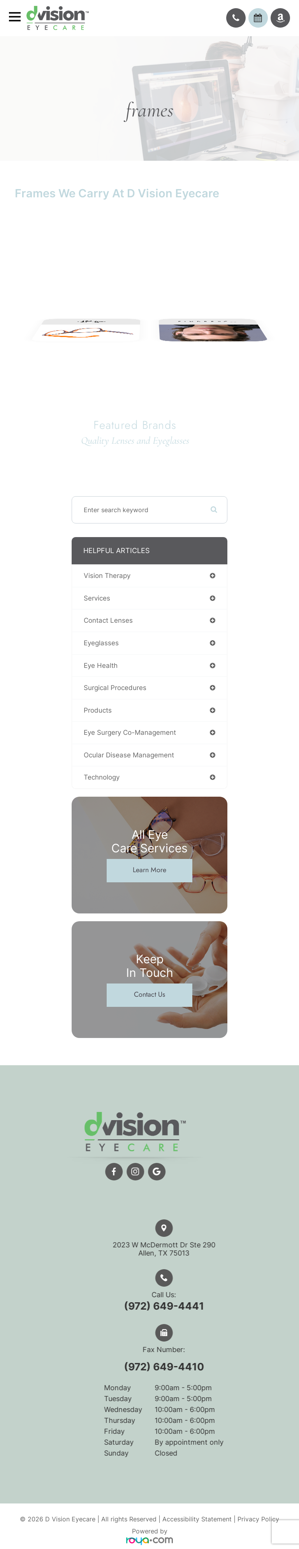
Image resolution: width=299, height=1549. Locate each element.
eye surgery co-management (130, 732)
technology (102, 777)
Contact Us (149, 994)
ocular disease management (129, 755)
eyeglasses (101, 643)
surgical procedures (115, 688)
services (97, 598)
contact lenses (108, 620)
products (98, 710)
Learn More (149, 870)
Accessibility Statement (197, 1519)
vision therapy (107, 576)
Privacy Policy (258, 1519)
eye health (101, 665)
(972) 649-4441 (177, 1306)
